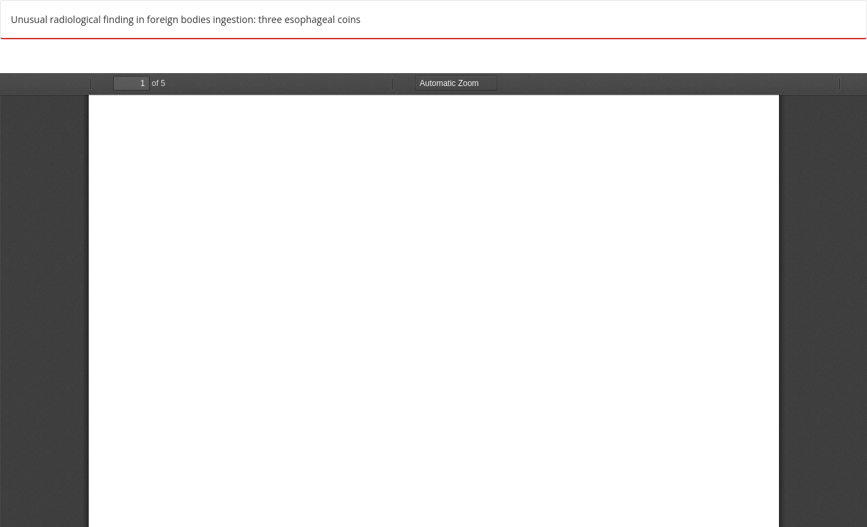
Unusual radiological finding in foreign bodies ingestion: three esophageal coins (185, 19)
